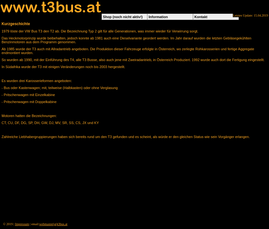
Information (158, 17)
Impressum (22, 224)
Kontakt (200, 17)
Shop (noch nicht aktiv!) (123, 17)
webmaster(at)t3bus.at (53, 224)
